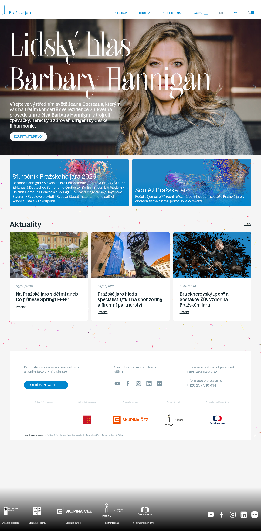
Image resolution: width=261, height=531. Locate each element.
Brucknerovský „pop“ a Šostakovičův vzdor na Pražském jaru (204, 299)
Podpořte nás (172, 13)
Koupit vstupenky (28, 137)
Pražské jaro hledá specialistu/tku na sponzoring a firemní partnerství (130, 299)
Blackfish (96, 435)
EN (221, 13)
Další (247, 224)
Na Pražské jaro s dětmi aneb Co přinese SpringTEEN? (47, 296)
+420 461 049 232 (202, 372)
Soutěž (144, 13)
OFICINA (120, 435)
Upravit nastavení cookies (35, 435)
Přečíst (21, 307)
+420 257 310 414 (201, 385)
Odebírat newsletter (46, 385)
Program (120, 13)
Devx (88, 435)
